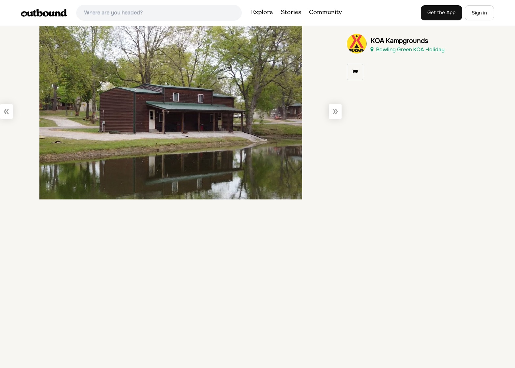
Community (325, 12)
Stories (291, 12)
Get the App (441, 12)
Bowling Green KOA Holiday (407, 49)
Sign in (479, 13)
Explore (262, 12)
